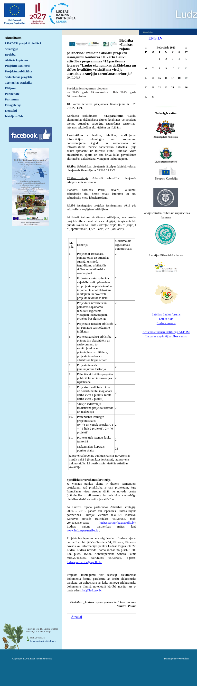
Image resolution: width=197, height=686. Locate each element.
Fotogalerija (13, 105)
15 (159, 77)
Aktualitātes (13, 37)
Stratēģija (11, 49)
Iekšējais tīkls (14, 116)
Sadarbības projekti (18, 77)
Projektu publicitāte (18, 71)
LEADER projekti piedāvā (23, 43)
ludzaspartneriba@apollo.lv (84, 562)
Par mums (12, 99)
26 (186, 87)
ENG (153, 38)
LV (160, 38)
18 (179, 77)
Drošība (10, 54)
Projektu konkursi (17, 66)
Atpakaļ (76, 617)
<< (146, 48)
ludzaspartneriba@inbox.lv (42, 641)
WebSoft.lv (183, 658)
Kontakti (11, 110)
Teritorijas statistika (18, 82)
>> (186, 48)
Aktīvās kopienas (16, 60)
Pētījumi (11, 88)
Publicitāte (12, 94)
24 (172, 87)
